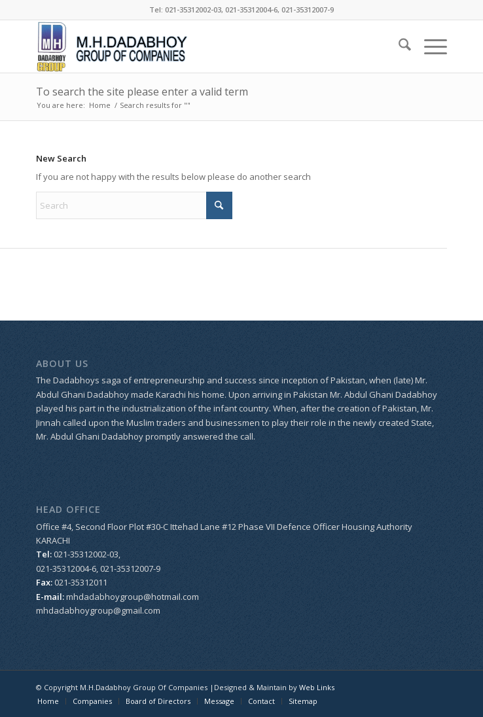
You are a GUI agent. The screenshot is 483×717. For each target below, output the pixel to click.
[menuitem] (398, 46)
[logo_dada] (200, 46)
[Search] (398, 46)
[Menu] (429, 46)
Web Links (316, 687)
